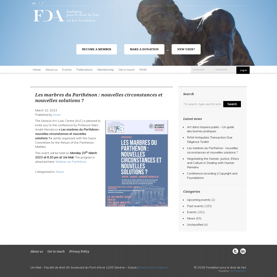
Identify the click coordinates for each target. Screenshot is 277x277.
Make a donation (144, 49)
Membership (105, 69)
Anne (57, 115)
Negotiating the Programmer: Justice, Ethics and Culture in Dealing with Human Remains (213, 163)
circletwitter (236, 251)
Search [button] (232, 104)
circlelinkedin (243, 251)
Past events (195, 206)
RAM (142, 69)
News (60, 172)
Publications (84, 69)
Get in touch (126, 69)
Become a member (96, 49)
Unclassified (195, 224)
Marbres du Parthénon (71, 162)
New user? (186, 49)
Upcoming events (199, 200)
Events (67, 69)
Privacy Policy (79, 251)
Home (37, 69)
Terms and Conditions (153, 267)
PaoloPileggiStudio (237, 271)
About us (51, 69)
